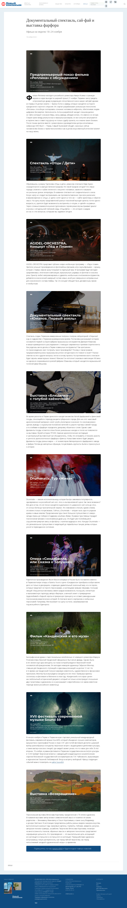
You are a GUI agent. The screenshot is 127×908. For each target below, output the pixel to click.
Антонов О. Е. (80, 885)
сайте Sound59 (58, 762)
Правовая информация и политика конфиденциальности (44, 898)
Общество (58, 4)
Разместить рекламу (94, 4)
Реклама (98, 883)
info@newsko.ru (69, 894)
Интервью (77, 4)
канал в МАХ (57, 848)
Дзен (97, 888)
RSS (97, 885)
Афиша (85, 4)
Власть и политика (27, 4)
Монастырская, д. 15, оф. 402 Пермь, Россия (73, 887)
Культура (68, 4)
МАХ (100, 888)
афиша (10, 865)
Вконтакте (104, 888)
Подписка (99, 887)
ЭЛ (48, 892)
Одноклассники (100, 890)
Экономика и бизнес (43, 4)
